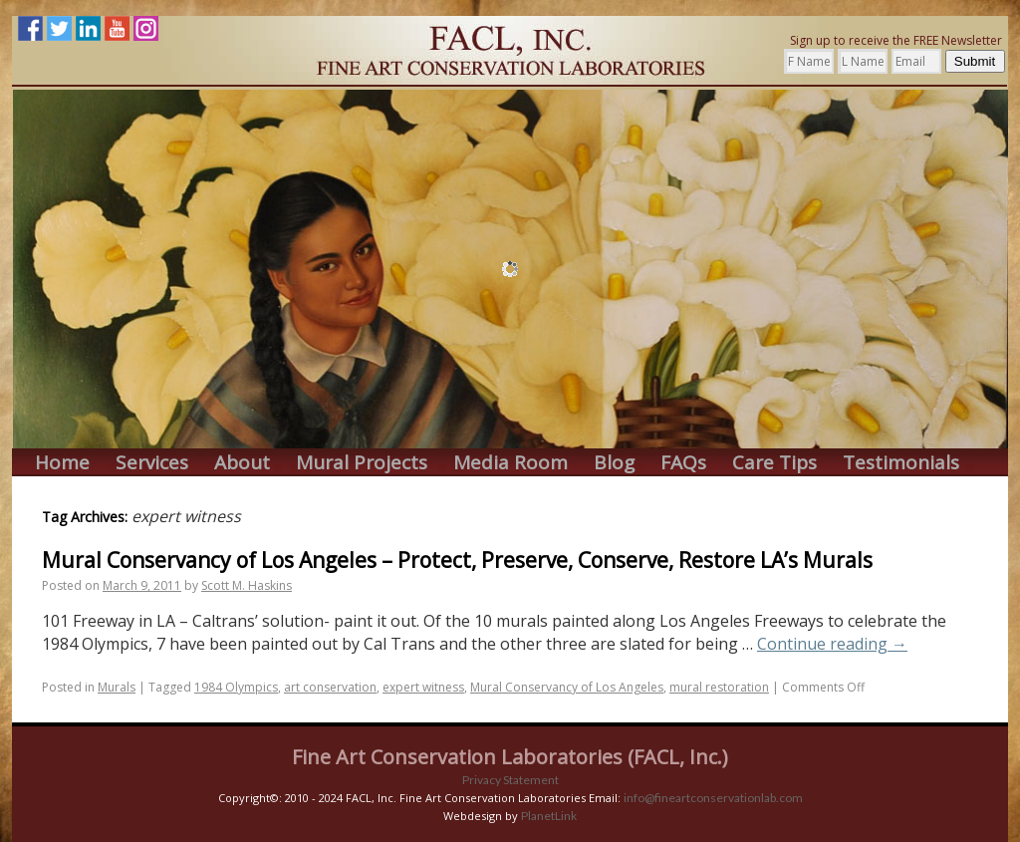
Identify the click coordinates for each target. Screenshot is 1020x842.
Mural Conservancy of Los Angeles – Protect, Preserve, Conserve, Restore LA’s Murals (457, 560)
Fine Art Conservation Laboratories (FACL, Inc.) (510, 756)
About (242, 462)
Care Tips (774, 462)
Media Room (510, 462)
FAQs (683, 462)
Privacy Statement (510, 779)
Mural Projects (361, 462)
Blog (614, 462)
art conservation (330, 687)
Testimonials (901, 462)
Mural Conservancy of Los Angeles (566, 687)
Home (62, 462)
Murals (116, 687)
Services (152, 462)
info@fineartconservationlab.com (713, 797)
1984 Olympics (236, 687)
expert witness (423, 687)
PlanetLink (549, 815)
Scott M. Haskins (246, 585)
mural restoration (719, 687)
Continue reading (832, 644)
